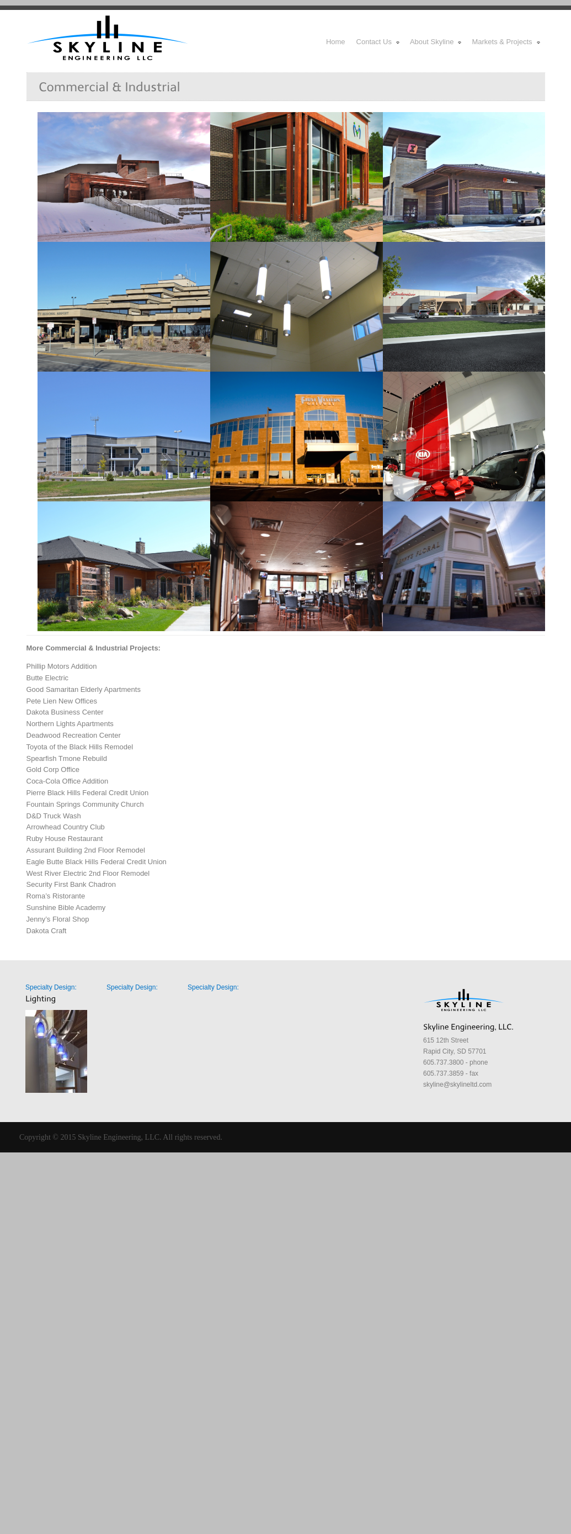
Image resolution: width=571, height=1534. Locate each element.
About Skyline (436, 42)
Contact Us (378, 42)
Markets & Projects (506, 42)
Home (335, 42)
